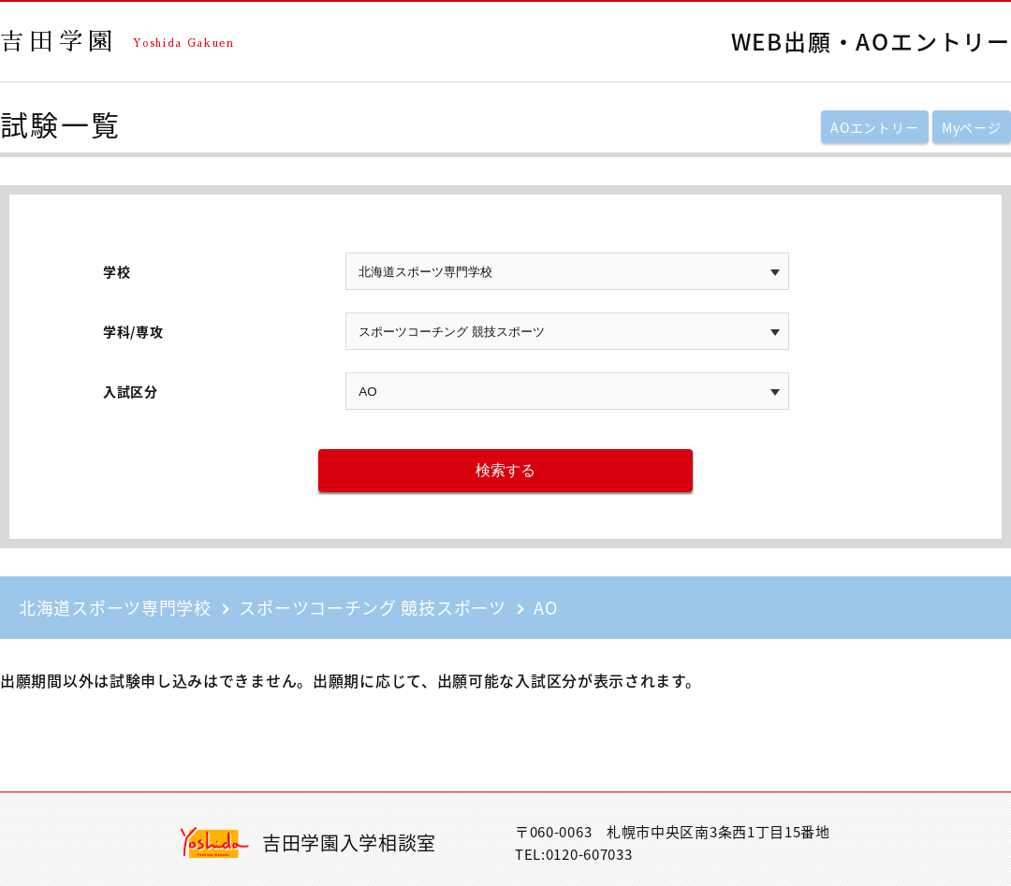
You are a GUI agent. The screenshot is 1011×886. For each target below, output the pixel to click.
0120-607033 (589, 854)
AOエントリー (874, 127)
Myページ (972, 127)
